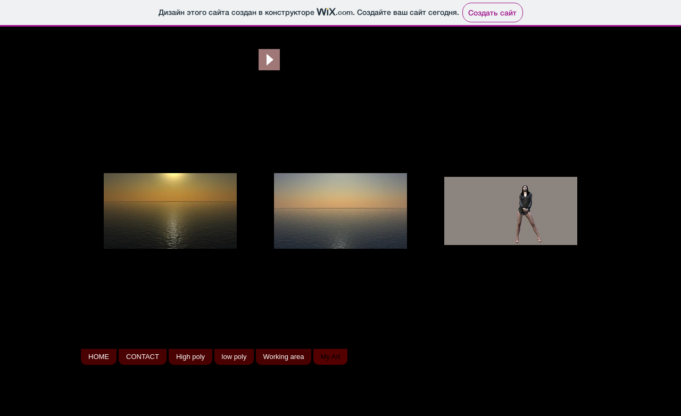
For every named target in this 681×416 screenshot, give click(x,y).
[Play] (269, 59)
